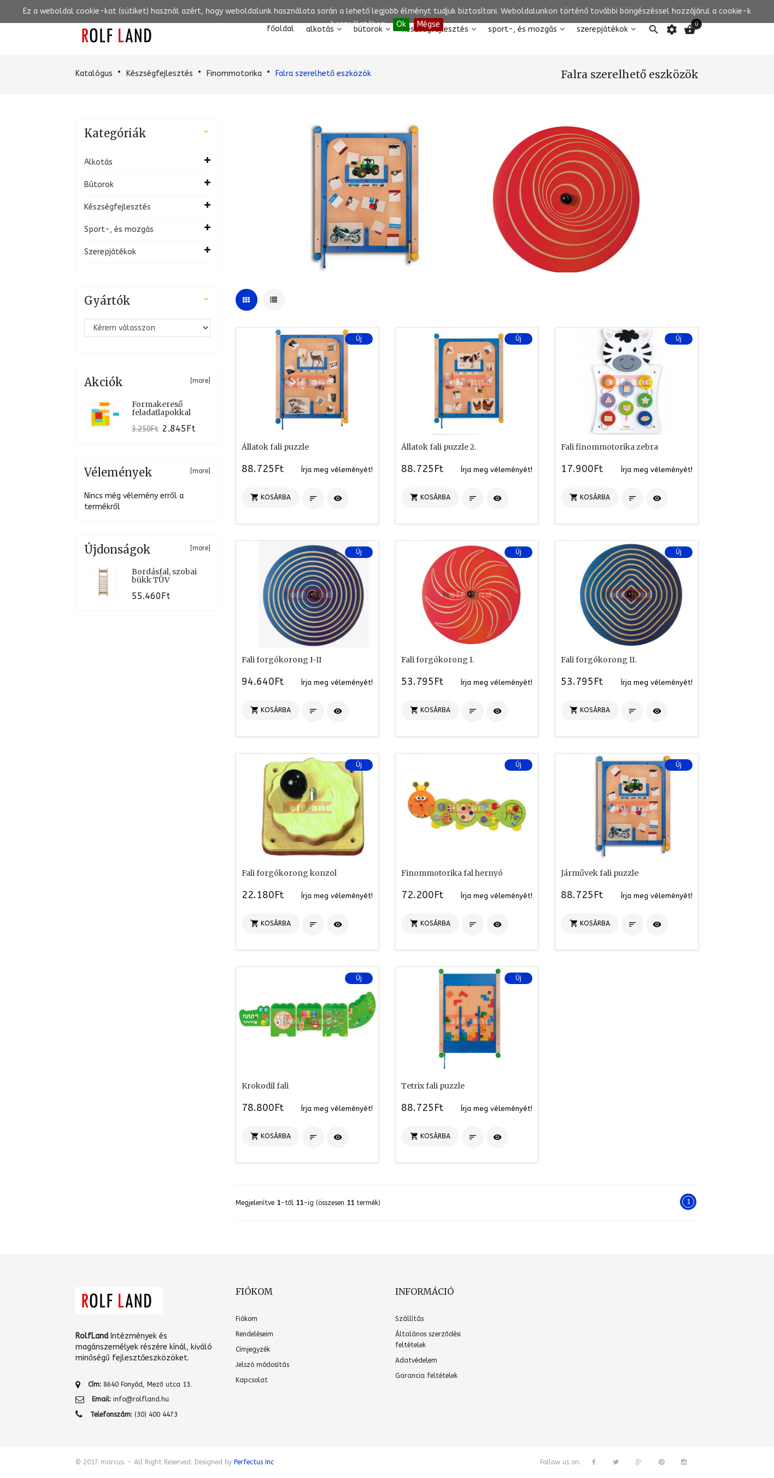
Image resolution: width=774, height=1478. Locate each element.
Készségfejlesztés (159, 73)
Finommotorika (234, 73)
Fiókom (246, 1319)
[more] (200, 381)
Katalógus (94, 73)
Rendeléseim (254, 1334)
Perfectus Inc (254, 1462)
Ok (401, 24)
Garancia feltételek (426, 1376)
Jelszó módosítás (262, 1365)
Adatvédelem (416, 1360)
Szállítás (409, 1319)
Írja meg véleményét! (337, 469)
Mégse (428, 24)
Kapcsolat (252, 1380)
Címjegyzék (253, 1349)
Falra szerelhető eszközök (323, 73)
